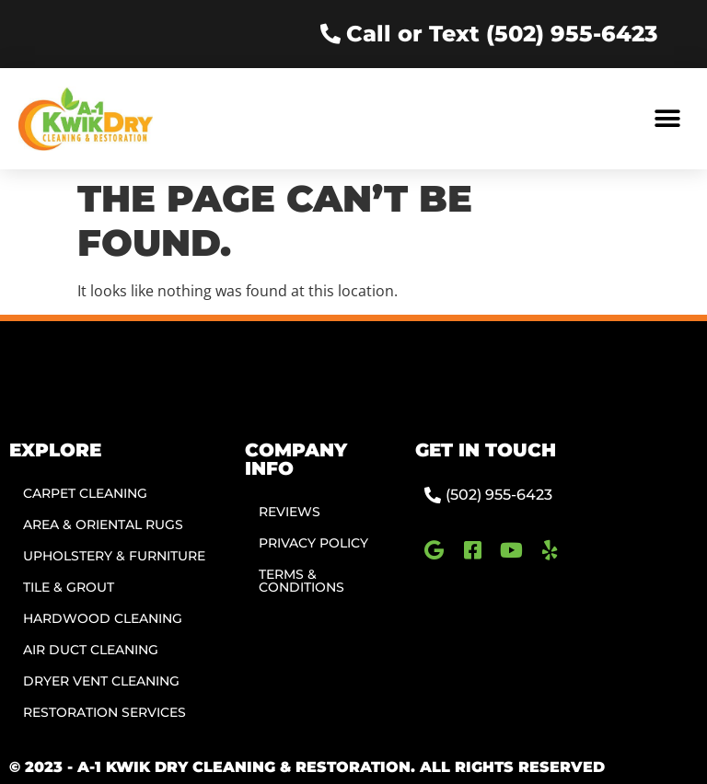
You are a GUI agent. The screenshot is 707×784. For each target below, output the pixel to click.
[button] (668, 118)
